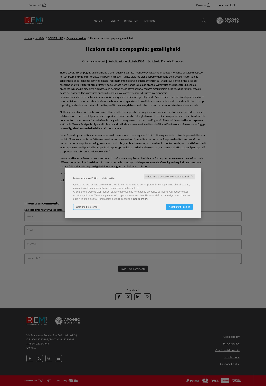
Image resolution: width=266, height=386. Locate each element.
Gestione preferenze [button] (87, 207)
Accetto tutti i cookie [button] (179, 207)
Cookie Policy (140, 199)
